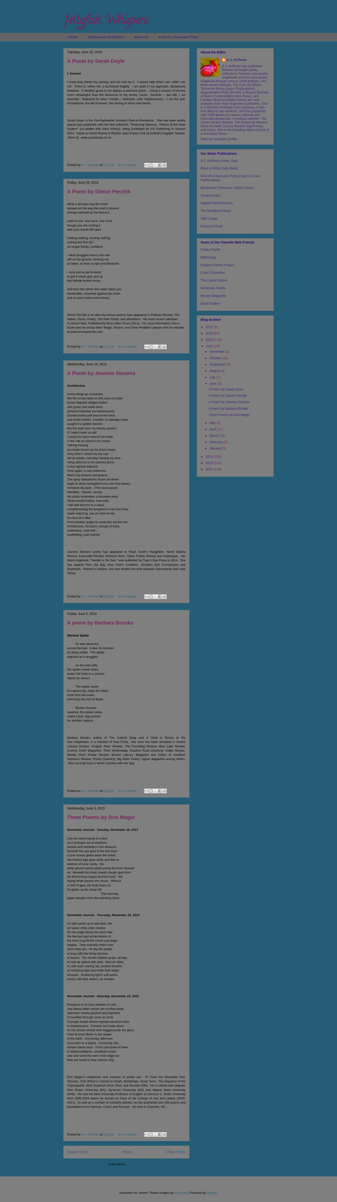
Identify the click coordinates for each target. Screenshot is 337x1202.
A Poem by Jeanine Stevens (101, 373)
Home (73, 37)
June (213, 384)
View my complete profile (219, 139)
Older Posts (176, 1152)
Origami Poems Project (217, 265)
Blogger (212, 1193)
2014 (210, 456)
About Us (141, 37)
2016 (210, 339)
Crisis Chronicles (213, 272)
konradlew (181, 1193)
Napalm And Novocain (217, 203)
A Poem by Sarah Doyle (96, 61)
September (217, 364)
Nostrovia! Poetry (213, 288)
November (217, 351)
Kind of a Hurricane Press (179, 37)
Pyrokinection (210, 195)
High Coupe (209, 218)
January (215, 448)
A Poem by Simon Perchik (99, 192)
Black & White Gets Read (219, 168)
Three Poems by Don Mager (101, 817)
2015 (210, 346)
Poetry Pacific (211, 249)
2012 (210, 469)
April (213, 429)
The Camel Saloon (214, 280)
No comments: (128, 165)
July (212, 377)
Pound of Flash (212, 226)
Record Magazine (213, 296)
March (214, 436)
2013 (210, 463)
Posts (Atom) (135, 1164)
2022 (210, 327)
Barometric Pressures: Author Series (227, 188)
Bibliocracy (208, 257)
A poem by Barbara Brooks (100, 623)
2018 (210, 333)
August (214, 371)
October (215, 358)
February (216, 442)
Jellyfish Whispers (105, 21)
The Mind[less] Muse (216, 211)
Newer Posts (77, 1152)
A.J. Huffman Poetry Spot (219, 161)
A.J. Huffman (237, 60)
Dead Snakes (210, 303)
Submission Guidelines (106, 37)
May (212, 423)
